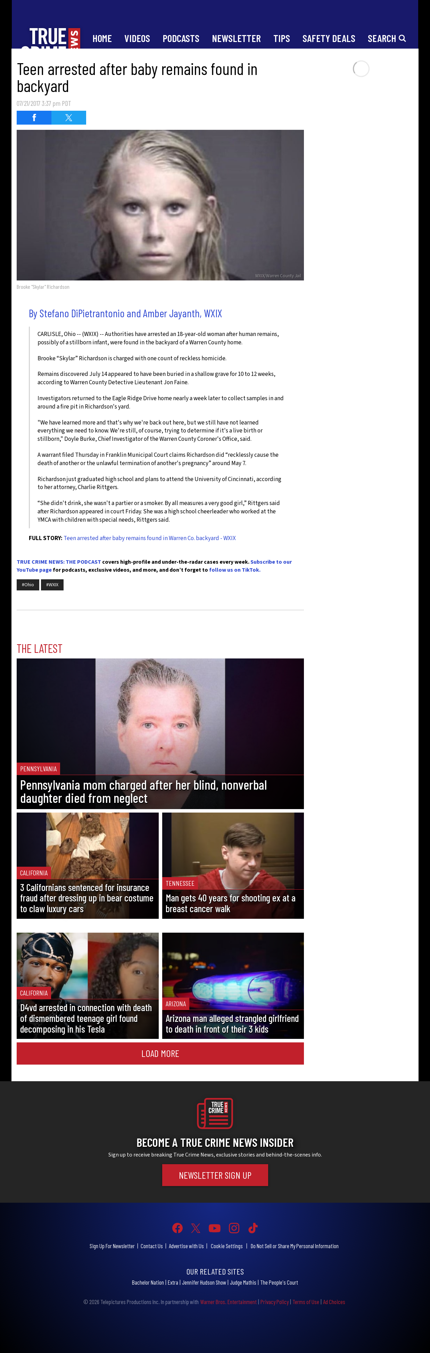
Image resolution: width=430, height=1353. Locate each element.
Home (102, 38)
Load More (160, 1053)
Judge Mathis (243, 1282)
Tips (281, 38)
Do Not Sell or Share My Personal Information (295, 1245)
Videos (137, 38)
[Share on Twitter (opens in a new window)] (68, 118)
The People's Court (279, 1282)
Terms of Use (305, 1301)
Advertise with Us (186, 1245)
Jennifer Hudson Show (204, 1282)
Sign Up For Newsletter (112, 1245)
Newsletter (236, 38)
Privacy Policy (275, 1301)
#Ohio (28, 584)
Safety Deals (329, 38)
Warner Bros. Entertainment (228, 1301)
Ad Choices (334, 1301)
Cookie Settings (227, 1245)
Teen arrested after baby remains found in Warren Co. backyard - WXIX (150, 538)
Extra (173, 1282)
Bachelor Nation (148, 1282)
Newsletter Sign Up (215, 1175)
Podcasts (181, 38)
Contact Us (152, 1245)
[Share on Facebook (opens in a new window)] (34, 118)
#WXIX (52, 584)
